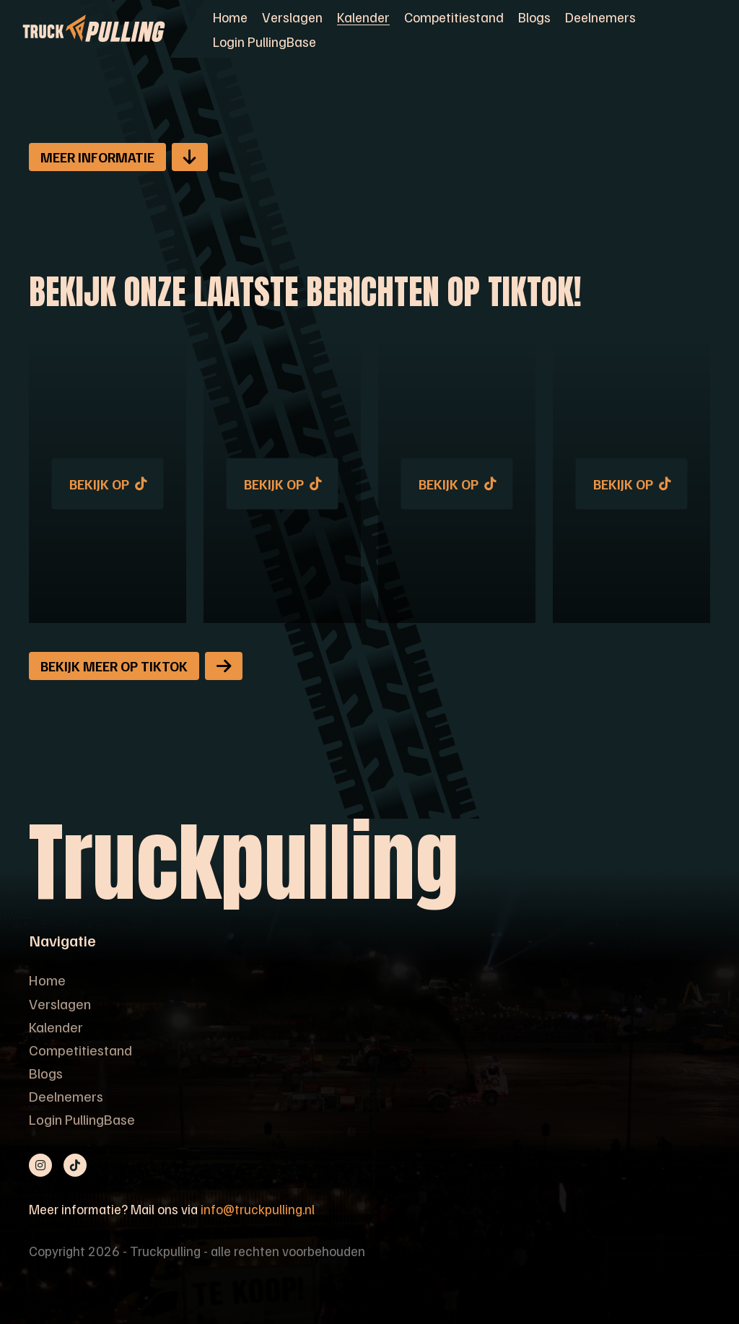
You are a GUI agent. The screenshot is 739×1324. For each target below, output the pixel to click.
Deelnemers (600, 16)
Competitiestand (454, 16)
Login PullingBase (264, 41)
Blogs (534, 16)
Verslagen (292, 16)
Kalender (363, 16)
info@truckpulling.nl (258, 1209)
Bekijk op (108, 483)
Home (230, 16)
